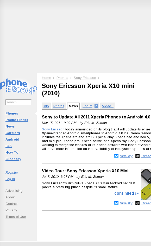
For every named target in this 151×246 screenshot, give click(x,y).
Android (12, 139)
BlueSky (126, 156)
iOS (8, 146)
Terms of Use (15, 217)
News (10, 126)
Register (11, 172)
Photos (58, 106)
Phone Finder (16, 120)
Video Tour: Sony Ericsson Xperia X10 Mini (85, 171)
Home (46, 78)
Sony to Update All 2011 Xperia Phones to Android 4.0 (96, 117)
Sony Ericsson (85, 78)
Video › (108, 106)
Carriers (12, 133)
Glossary (13, 159)
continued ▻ (126, 193)
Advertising (14, 191)
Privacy (11, 210)
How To (11, 152)
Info (46, 106)
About (10, 197)
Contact (11, 204)
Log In (10, 179)
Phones (11, 113)
